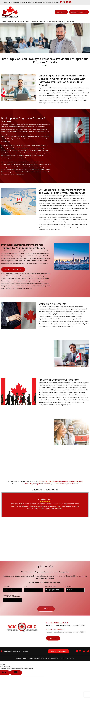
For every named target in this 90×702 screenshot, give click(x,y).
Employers (34, 22)
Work (27, 22)
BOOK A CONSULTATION (78, 12)
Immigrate (10, 22)
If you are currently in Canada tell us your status (12, 595)
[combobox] (47, 590)
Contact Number (50, 586)
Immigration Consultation (42, 484)
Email (26, 586)
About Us (42, 22)
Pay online (70, 22)
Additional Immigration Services (66, 484)
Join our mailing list (58, 651)
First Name (7, 586)
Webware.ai (70, 658)
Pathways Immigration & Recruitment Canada (43, 658)
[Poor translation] (16, 672)
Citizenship (29, 484)
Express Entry (42, 481)
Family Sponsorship (76, 481)
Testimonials (56, 22)
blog (63, 22)
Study (20, 22)
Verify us (53, 638)
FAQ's (49, 22)
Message (68, 586)
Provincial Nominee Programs (58, 481)
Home (4, 22)
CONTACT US (61, 12)
